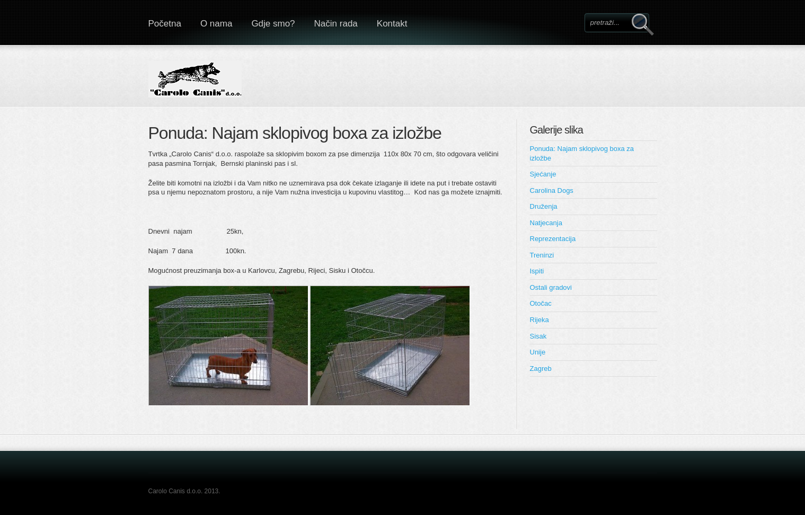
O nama (216, 24)
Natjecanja (546, 223)
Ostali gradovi (551, 287)
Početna (164, 24)
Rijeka (539, 320)
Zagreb (541, 368)
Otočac (541, 303)
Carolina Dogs (551, 190)
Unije (538, 352)
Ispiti (537, 271)
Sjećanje (543, 174)
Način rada (336, 24)
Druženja (544, 206)
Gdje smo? (273, 24)
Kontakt (392, 24)
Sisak (538, 336)
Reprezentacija (553, 239)
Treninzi (542, 255)
